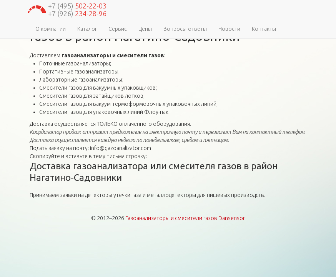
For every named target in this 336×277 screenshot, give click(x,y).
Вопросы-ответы (185, 29)
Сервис (117, 29)
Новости (229, 29)
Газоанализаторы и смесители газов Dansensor (185, 218)
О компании (50, 29)
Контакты (264, 29)
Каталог (87, 29)
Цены (145, 29)
